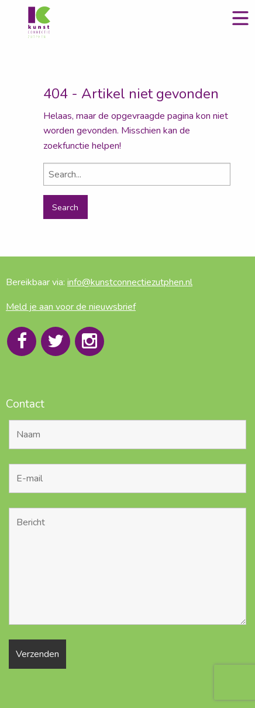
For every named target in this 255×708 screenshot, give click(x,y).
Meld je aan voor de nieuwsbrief (71, 306)
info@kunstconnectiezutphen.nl (129, 282)
